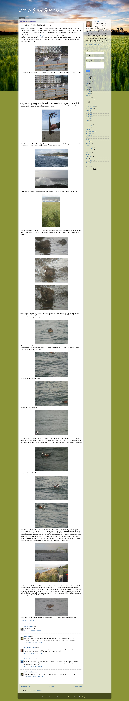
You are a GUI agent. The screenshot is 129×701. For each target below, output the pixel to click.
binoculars (89, 114)
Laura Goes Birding (39, 10)
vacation (88, 162)
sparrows (88, 104)
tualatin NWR (90, 160)
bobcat (88, 120)
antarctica (88, 81)
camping (88, 127)
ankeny (88, 87)
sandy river (89, 152)
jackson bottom (90, 135)
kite (87, 137)
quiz (87, 102)
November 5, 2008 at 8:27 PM (33, 631)
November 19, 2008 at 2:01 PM (33, 667)
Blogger (84, 697)
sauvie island (89, 108)
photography (90, 148)
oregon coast (90, 100)
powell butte (89, 150)
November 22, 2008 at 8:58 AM (33, 676)
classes (88, 129)
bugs (87, 123)
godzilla (88, 85)
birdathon (89, 116)
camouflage (89, 125)
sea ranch (88, 154)
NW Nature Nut (28, 626)
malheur (88, 93)
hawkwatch (89, 133)
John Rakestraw (73, 36)
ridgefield (88, 95)
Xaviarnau (71, 697)
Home (22, 18)
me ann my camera (30, 647)
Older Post (77, 687)
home (87, 79)
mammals (89, 141)
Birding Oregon (43, 36)
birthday (88, 118)
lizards (87, 139)
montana (88, 143)
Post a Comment (28, 680)
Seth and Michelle (29, 659)
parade (88, 145)
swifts (87, 158)
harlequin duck (90, 131)
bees (87, 89)
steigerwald (89, 156)
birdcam (88, 91)
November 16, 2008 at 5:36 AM (33, 654)
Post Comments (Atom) (36, 690)
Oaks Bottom (90, 110)
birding (88, 77)
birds (87, 83)
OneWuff (27, 636)
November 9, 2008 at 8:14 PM (33, 642)
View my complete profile (93, 44)
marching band (90, 106)
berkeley (88, 112)
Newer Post (25, 687)
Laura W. (97, 21)
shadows (88, 98)
